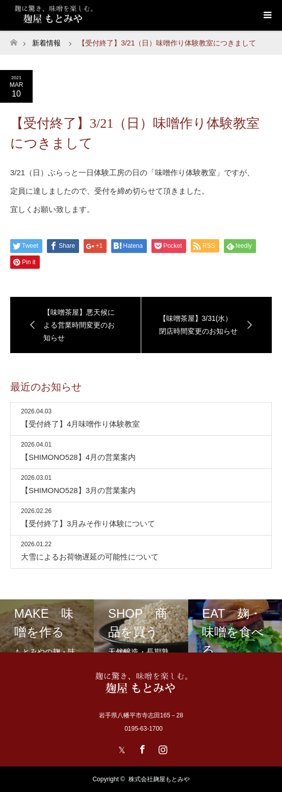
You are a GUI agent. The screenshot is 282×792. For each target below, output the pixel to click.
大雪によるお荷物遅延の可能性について (90, 556)
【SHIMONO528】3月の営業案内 (78, 490)
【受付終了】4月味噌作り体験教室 (80, 424)
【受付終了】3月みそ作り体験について (88, 523)
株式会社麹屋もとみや (159, 779)
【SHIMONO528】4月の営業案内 (78, 457)
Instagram (161, 747)
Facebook (141, 747)
